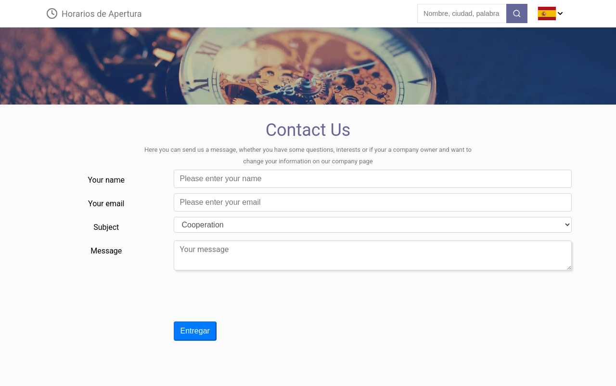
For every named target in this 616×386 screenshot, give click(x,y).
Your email (106, 203)
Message (106, 250)
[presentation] (247, 300)
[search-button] (516, 13)
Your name (106, 180)
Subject (106, 227)
